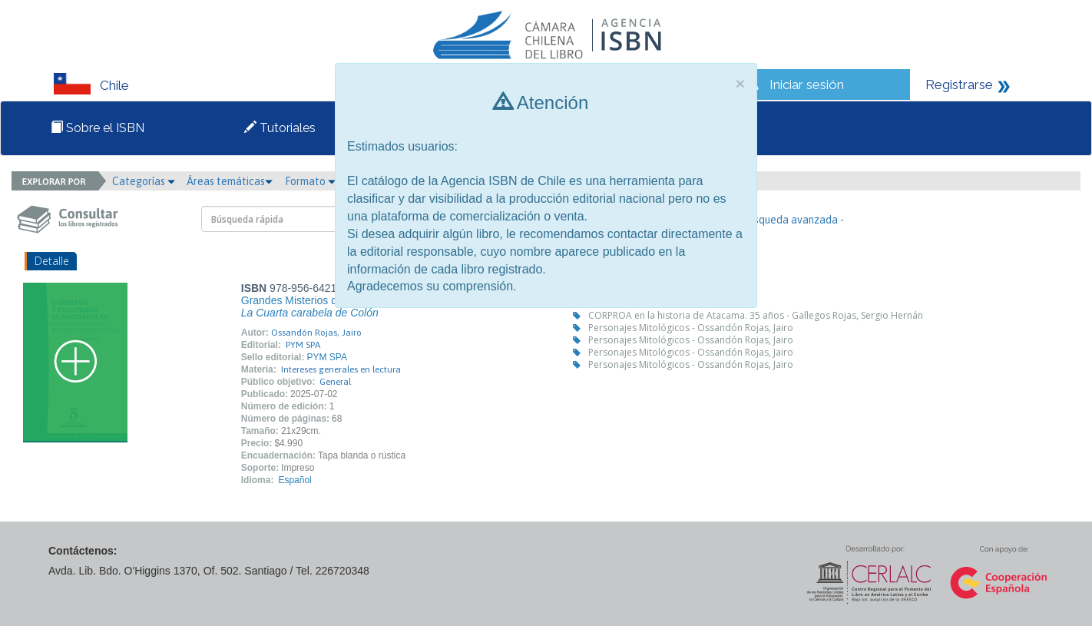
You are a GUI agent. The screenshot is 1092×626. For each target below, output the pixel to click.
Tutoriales (280, 128)
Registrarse (959, 84)
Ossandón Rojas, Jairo (316, 332)
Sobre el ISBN (97, 128)
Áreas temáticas (230, 181)
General (335, 381)
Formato (310, 181)
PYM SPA (303, 344)
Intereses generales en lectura (341, 369)
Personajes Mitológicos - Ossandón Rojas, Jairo (690, 327)
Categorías (143, 181)
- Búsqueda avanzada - (790, 220)
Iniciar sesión (806, 84)
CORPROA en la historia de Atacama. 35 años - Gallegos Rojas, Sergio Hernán (755, 315)
